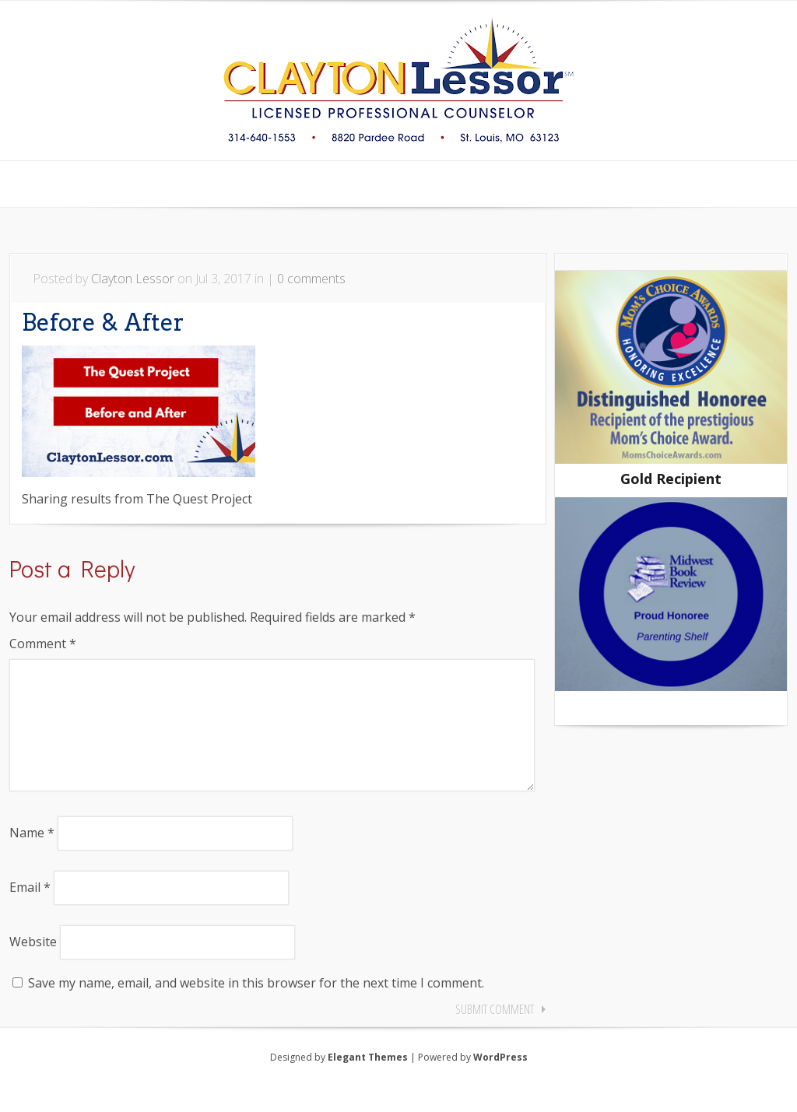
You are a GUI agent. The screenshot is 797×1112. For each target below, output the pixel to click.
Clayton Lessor (132, 278)
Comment (42, 643)
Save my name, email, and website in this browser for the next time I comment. (256, 1007)
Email (30, 912)
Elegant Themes (368, 1082)
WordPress (500, 1082)
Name (31, 857)
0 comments (311, 278)
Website (33, 966)
